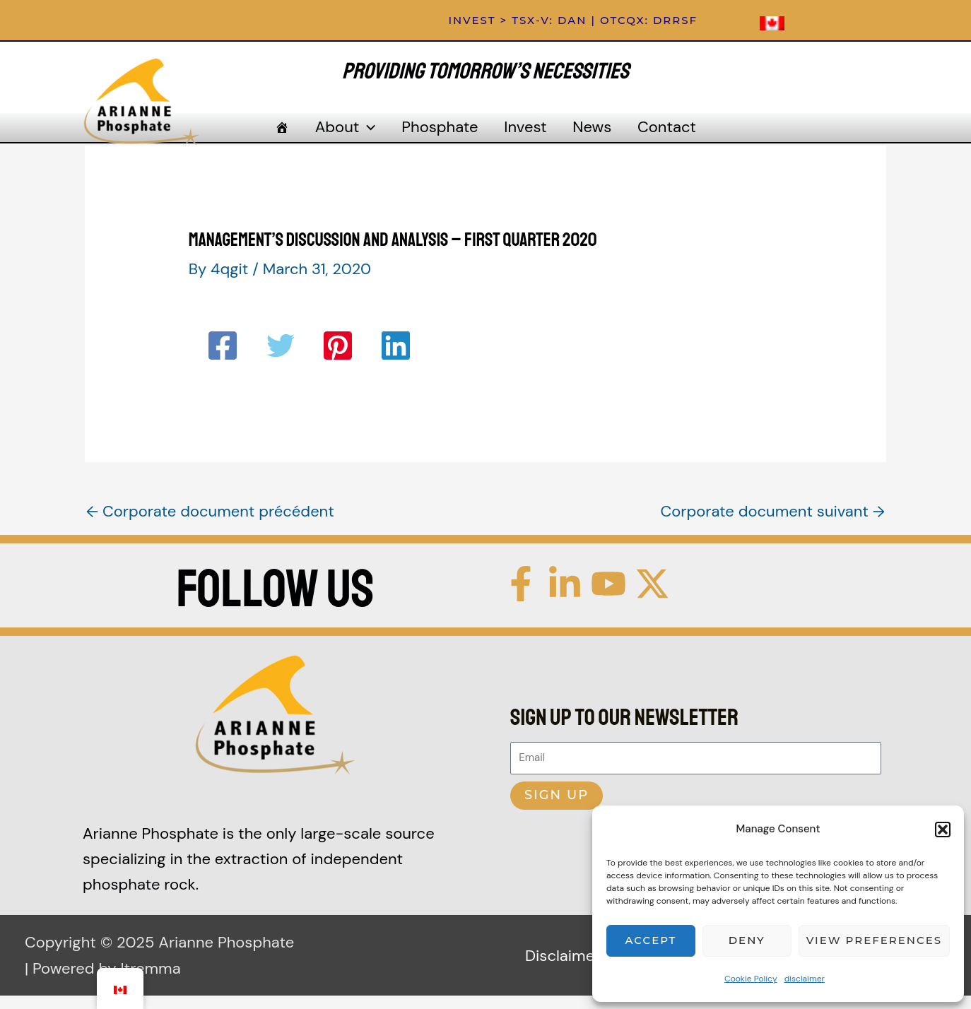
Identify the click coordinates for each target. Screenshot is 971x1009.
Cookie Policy (750, 978)
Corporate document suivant (772, 524)
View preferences (874, 940)
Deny (747, 940)
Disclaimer (562, 968)
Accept (651, 940)
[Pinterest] (337, 359)
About (352, 134)
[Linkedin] (395, 359)
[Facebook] (222, 359)
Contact (654, 134)
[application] (374, 134)
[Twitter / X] (652, 596)
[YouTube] (608, 596)
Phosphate (442, 134)
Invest (523, 134)
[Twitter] (280, 359)
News (584, 134)
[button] (943, 829)
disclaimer (804, 978)
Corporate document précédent (210, 524)
